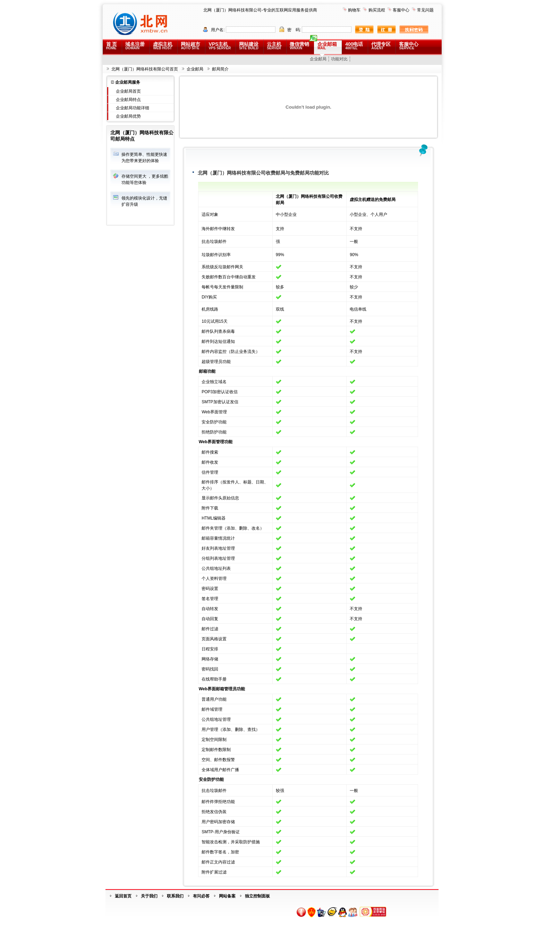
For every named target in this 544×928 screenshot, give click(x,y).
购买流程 (376, 10)
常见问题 (425, 10)
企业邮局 (318, 59)
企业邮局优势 (128, 116)
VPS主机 (220, 45)
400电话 (354, 45)
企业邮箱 (327, 45)
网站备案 (227, 896)
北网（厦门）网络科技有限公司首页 (144, 69)
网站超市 (190, 45)
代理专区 (381, 45)
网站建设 (248, 45)
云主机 (274, 45)
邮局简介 (220, 69)
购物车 (354, 10)
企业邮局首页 (128, 91)
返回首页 (123, 896)
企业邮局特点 (128, 99)
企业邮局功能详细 (132, 108)
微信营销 (299, 45)
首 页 (111, 45)
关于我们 (149, 896)
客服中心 (401, 10)
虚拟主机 (162, 45)
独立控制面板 (257, 896)
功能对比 (339, 59)
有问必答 (201, 896)
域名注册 (135, 45)
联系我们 (175, 896)
